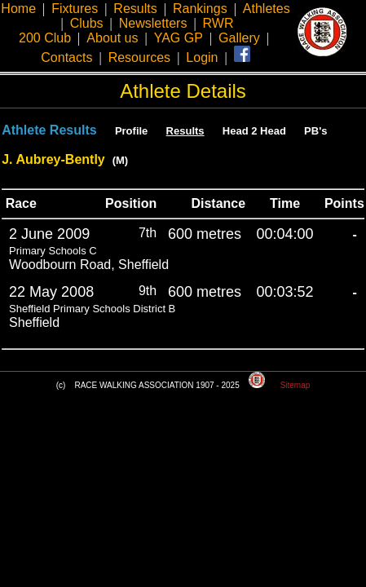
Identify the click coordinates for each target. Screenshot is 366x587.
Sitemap (295, 385)
